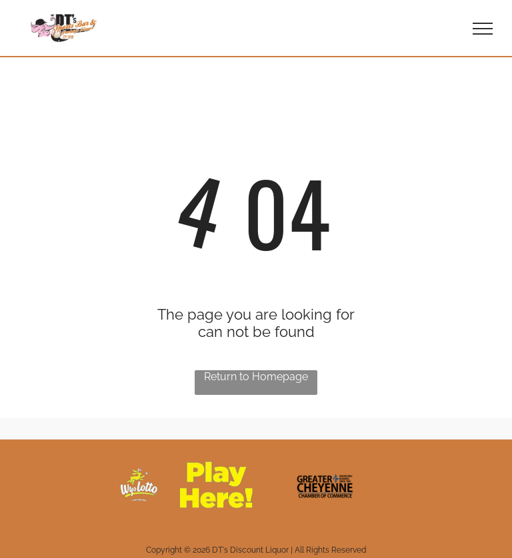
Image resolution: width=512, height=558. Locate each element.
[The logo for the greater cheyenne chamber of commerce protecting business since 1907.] (325, 485)
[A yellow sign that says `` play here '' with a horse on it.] (187, 485)
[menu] (482, 28)
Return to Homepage (256, 376)
